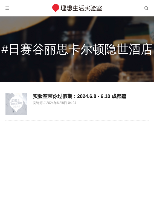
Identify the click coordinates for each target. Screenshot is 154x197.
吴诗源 (38, 103)
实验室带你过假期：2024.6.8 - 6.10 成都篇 (79, 96)
